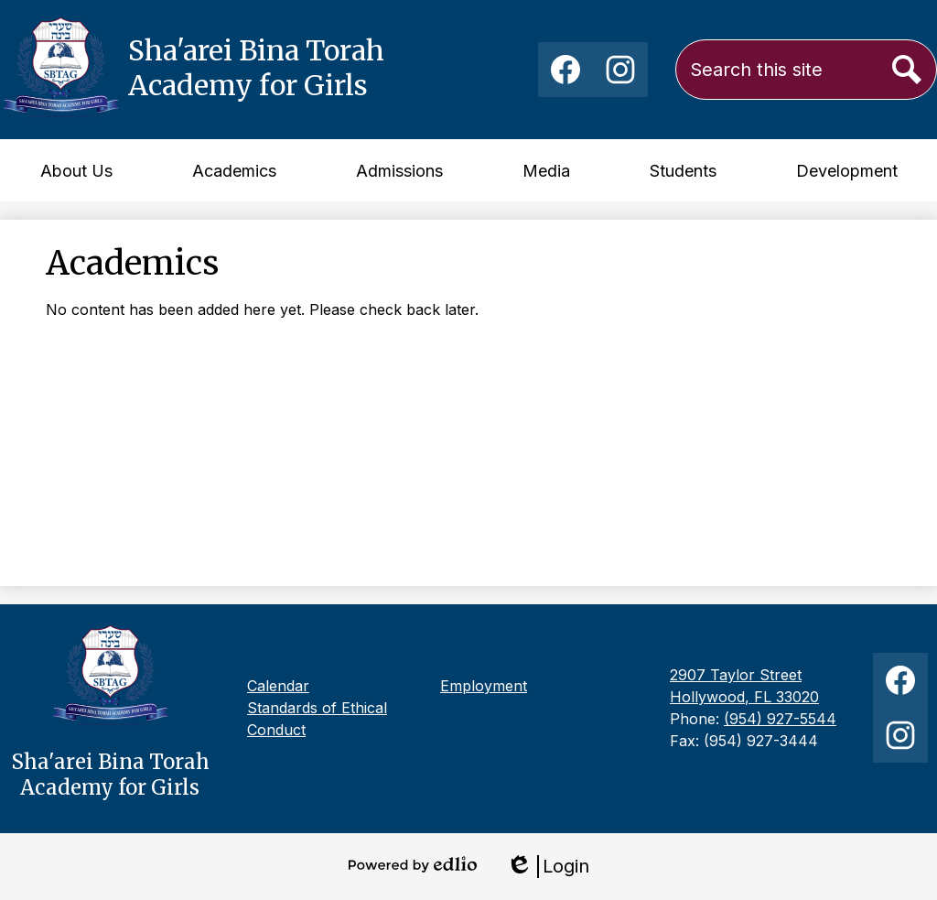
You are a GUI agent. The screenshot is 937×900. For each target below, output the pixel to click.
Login (547, 866)
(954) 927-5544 (780, 719)
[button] (76, 170)
